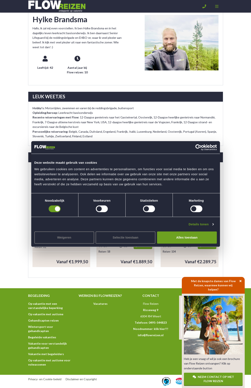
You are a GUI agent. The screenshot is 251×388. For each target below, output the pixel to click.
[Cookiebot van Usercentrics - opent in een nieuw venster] (198, 147)
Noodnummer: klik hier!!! (150, 329)
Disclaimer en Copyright (81, 379)
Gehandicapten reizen (43, 320)
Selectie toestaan (125, 237)
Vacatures (100, 303)
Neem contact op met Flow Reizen (213, 379)
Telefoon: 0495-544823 (151, 322)
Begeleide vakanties (42, 337)
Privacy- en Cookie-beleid (44, 379)
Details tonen (199, 224)
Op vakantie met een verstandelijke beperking (45, 306)
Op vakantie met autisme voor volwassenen (49, 362)
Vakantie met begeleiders (46, 354)
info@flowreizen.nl (151, 335)
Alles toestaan (187, 237)
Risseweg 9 (150, 310)
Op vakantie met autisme (45, 314)
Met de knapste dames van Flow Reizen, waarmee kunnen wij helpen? (218, 284)
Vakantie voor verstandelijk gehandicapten (47, 345)
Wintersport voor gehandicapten (40, 329)
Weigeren (64, 237)
